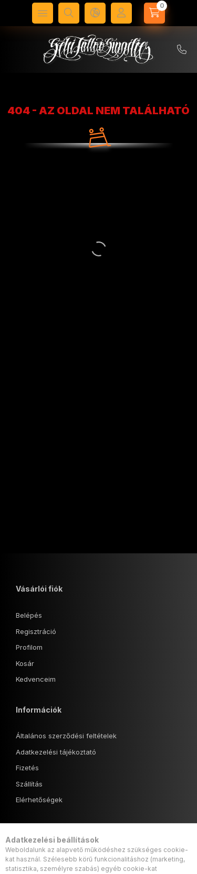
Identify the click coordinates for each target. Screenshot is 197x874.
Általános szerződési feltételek (66, 735)
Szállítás (29, 784)
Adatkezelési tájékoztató (56, 752)
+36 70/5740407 (182, 49)
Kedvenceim (36, 679)
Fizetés (27, 767)
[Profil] (121, 13)
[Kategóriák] (42, 13)
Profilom (29, 647)
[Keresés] (68, 13)
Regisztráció (36, 631)
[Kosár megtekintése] (154, 13)
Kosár (25, 663)
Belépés (29, 615)
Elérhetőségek (39, 799)
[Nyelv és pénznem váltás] (95, 13)
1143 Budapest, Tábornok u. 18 (77, 857)
